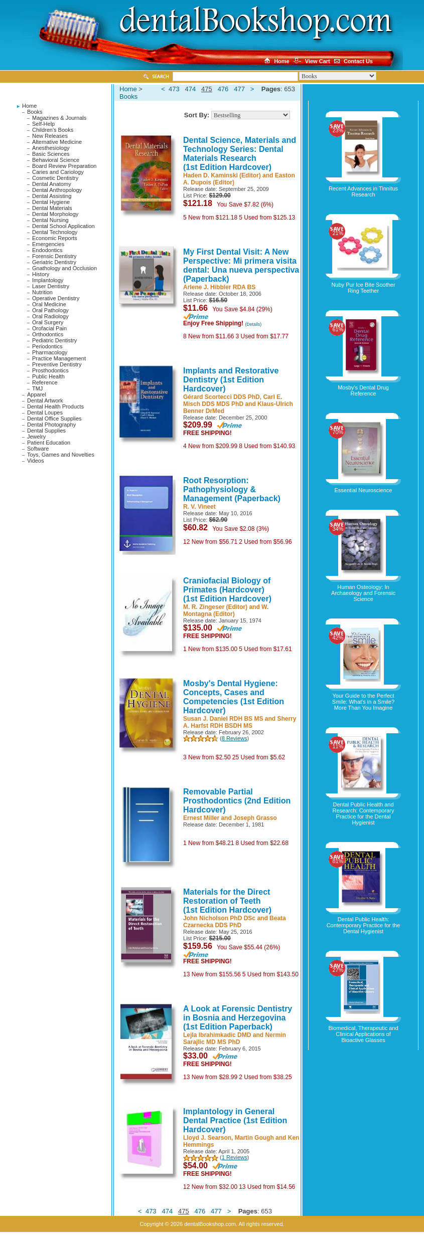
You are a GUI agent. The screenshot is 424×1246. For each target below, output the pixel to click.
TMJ (37, 388)
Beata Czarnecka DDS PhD (234, 922)
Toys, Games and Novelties (60, 455)
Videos (35, 461)
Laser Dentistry (50, 286)
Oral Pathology (50, 310)
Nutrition (42, 292)
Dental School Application (63, 226)
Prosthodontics (50, 370)
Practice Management (59, 358)
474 (190, 89)
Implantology (47, 280)
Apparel (36, 394)
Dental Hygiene (51, 202)
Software (38, 449)
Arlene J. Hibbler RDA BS (219, 287)
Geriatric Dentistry (54, 262)
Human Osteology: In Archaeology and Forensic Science (363, 593)
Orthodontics (47, 334)
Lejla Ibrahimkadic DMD (217, 1035)
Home (29, 106)
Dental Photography (51, 425)
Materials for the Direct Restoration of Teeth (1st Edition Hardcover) (227, 901)
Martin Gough (254, 1137)
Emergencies (48, 244)
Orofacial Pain (49, 328)
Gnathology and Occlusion (64, 268)
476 (223, 89)
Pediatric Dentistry (54, 340)
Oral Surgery (47, 322)
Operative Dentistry (55, 298)
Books (35, 112)
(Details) (253, 324)
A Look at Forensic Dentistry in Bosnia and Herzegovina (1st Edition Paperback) (237, 1017)
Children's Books (52, 130)
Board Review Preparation (64, 166)
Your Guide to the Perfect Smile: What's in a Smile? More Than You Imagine (363, 702)
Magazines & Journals (59, 118)
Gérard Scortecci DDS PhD (221, 396)
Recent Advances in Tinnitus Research (363, 191)
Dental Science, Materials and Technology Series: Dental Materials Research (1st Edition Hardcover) (239, 153)
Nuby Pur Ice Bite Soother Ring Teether (363, 288)
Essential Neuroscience (363, 490)
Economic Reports (54, 238)
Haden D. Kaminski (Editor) (222, 175)
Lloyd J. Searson (207, 1137)
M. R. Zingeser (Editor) (215, 606)
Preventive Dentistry (56, 364)
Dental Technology (54, 232)
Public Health (48, 376)
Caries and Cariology (58, 172)
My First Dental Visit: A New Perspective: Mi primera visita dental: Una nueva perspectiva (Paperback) (241, 265)
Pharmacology (49, 352)
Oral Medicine (49, 304)
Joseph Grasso (255, 817)
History (40, 274)
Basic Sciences (51, 154)
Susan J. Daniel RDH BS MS (223, 718)
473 (174, 89)
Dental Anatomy (51, 184)
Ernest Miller (201, 817)
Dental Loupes (45, 412)
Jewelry (36, 437)
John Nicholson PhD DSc (219, 918)
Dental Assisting (51, 196)
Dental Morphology (55, 214)
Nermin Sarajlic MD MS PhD (234, 1038)
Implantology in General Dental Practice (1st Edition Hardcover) (235, 1120)
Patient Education (48, 443)
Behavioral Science (55, 160)
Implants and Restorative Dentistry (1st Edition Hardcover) (230, 379)
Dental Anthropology (57, 190)
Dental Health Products (55, 406)
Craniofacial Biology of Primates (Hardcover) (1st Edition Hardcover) (227, 589)
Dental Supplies (46, 431)
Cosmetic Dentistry (55, 178)
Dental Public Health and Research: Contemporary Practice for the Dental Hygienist (363, 813)
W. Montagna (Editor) (225, 610)
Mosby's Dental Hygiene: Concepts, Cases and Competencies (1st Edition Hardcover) (233, 697)
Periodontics (47, 346)
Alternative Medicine (57, 142)
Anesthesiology (51, 148)
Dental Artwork (45, 400)
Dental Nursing (50, 220)
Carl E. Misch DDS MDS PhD (232, 400)
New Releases (50, 136)
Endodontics (47, 250)
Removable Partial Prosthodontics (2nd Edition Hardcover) (237, 800)
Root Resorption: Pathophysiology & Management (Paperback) (231, 489)
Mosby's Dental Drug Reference (363, 390)
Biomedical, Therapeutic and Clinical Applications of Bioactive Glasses (363, 1034)
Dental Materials (52, 208)
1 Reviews (234, 1157)
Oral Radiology (50, 316)
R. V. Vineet (199, 506)
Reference (45, 382)
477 (239, 89)
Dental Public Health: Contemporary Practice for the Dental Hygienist (363, 925)
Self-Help (43, 124)
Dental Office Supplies (54, 419)
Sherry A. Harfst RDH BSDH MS (239, 722)
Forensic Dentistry (54, 256)
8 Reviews (234, 738)
